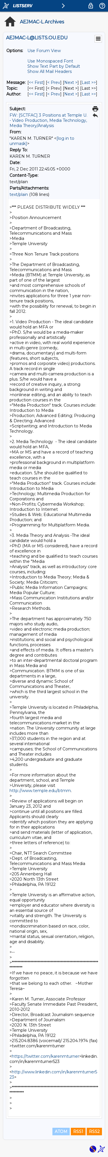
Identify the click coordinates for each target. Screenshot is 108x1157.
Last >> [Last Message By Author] (89, 94)
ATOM (61, 1131)
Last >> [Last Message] (89, 82)
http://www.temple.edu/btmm (40, 790)
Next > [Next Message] (70, 82)
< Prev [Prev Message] (53, 82)
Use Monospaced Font (50, 61)
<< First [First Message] (36, 82)
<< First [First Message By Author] (36, 94)
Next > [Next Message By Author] (70, 94)
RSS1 (78, 1131)
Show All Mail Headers (49, 71)
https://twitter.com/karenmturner (45, 1056)
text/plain (19, 194)
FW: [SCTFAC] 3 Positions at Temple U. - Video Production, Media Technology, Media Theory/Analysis (48, 120)
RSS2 (94, 1131)
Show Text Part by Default (53, 66)
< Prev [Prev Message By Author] (53, 94)
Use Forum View (44, 50)
